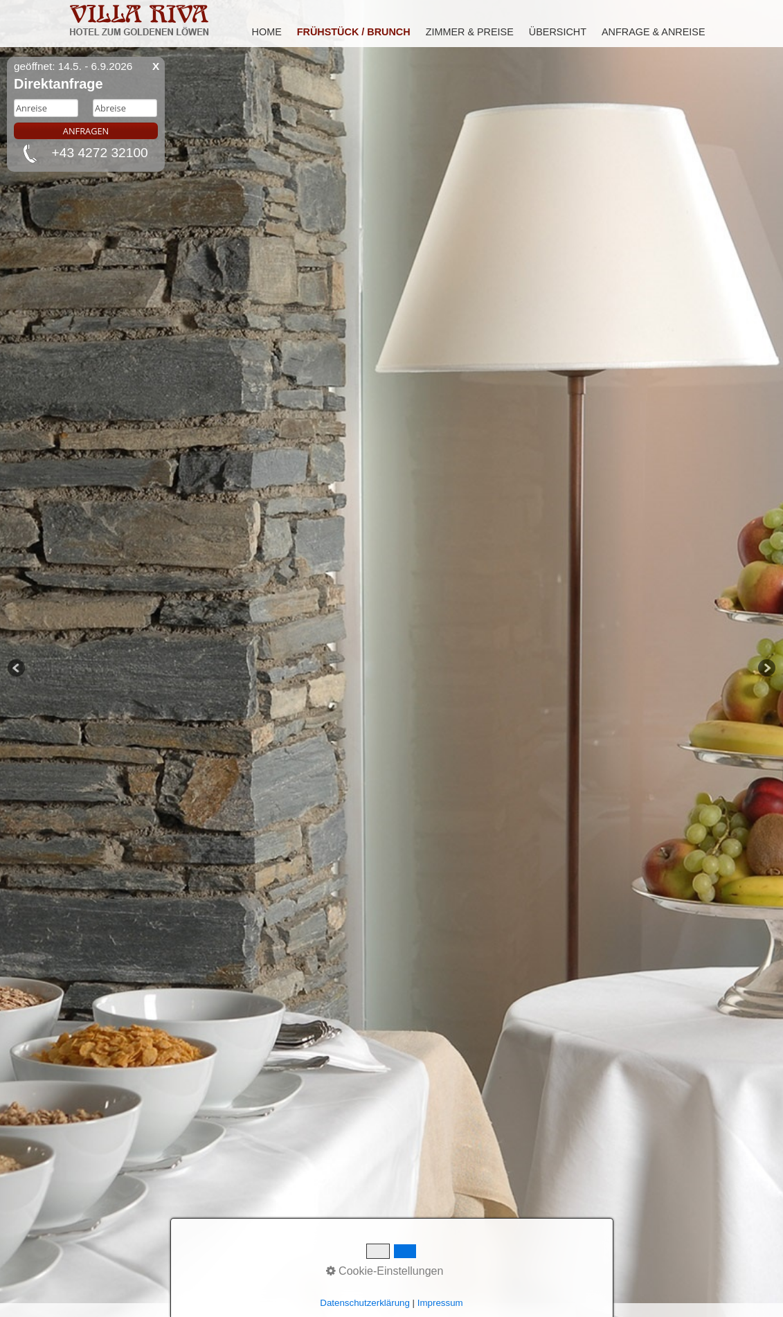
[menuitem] (267, 32)
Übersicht (557, 31)
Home (267, 31)
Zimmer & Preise (470, 31)
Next (765, 668)
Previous (17, 668)
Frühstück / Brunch (354, 31)
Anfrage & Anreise (653, 31)
